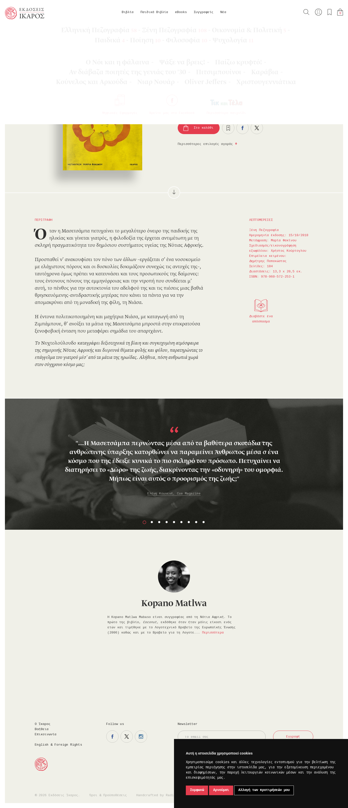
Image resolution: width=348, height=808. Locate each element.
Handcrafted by (157, 795)
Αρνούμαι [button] (221, 790)
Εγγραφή (293, 737)
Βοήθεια (42, 729)
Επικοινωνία (45, 734)
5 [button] (174, 522)
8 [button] (196, 522)
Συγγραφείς (203, 12)
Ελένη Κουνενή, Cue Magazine (174, 493)
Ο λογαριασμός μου (318, 12)
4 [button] (166, 522)
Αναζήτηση (306, 12)
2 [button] (151, 522)
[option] (174, 455)
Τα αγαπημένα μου (329, 12)
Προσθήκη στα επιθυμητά (228, 128)
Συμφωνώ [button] (197, 790)
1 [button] (144, 522)
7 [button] (188, 522)
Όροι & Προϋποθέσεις (108, 795)
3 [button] (159, 522)
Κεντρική (16, 32)
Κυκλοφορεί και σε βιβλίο (243, 85)
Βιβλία (128, 12)
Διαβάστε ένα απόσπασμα (261, 319)
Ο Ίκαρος (43, 724)
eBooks (181, 12)
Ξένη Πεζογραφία (63, 32)
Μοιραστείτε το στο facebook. (242, 128)
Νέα (223, 12)
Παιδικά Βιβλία (154, 12)
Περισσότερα (213, 633)
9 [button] (203, 522)
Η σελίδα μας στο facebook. (112, 736)
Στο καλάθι (203, 128)
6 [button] (181, 522)
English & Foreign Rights (58, 745)
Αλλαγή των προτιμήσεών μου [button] (264, 790)
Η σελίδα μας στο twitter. (127, 736)
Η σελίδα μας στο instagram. (141, 736)
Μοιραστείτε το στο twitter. (257, 128)
